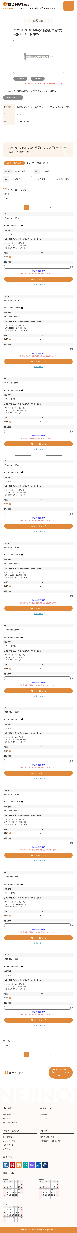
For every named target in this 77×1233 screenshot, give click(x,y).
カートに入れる (38, 279)
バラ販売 (41, 179)
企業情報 (6, 1149)
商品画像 (20, 79)
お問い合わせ (38, 284)
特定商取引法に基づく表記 (50, 1141)
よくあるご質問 (9, 1141)
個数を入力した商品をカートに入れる (61, 1072)
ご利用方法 (7, 1137)
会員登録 (43, 1115)
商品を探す (7, 1115)
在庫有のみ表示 (63, 179)
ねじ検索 (6, 1119)
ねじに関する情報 (10, 1123)
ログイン (43, 1119)
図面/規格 (38, 79)
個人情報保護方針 (47, 1137)
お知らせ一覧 (8, 1145)
